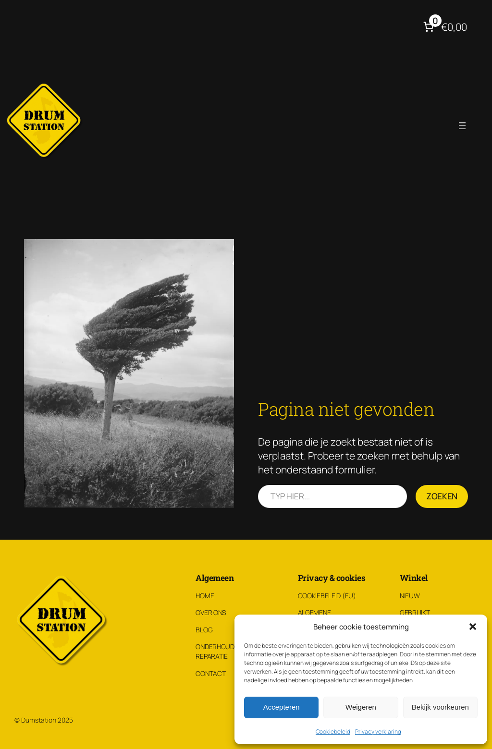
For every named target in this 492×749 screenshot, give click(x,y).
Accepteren (281, 707)
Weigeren (360, 707)
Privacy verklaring (378, 731)
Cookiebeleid (333, 731)
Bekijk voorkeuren (440, 707)
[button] (473, 626)
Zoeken (441, 496)
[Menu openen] (462, 126)
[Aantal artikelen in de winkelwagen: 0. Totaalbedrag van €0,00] (444, 26)
